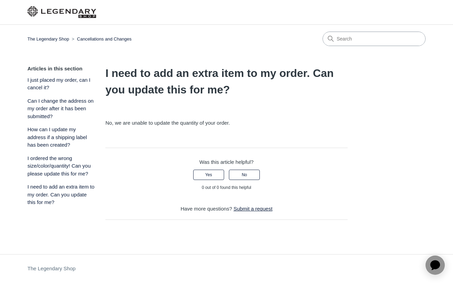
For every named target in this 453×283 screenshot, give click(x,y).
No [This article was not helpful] (244, 174)
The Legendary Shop (48, 39)
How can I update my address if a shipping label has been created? (57, 137)
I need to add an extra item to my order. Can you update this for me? (60, 194)
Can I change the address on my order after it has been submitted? (60, 108)
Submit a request (252, 209)
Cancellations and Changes (104, 39)
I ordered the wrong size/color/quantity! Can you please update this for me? (59, 166)
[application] (435, 265)
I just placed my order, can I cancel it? (58, 84)
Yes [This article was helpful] (208, 174)
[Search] (374, 39)
